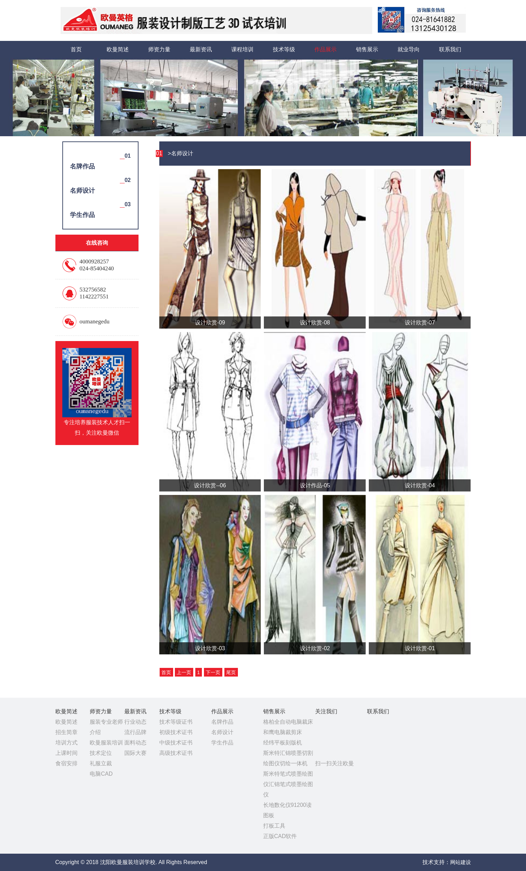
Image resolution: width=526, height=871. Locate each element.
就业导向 (409, 49)
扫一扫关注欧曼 (334, 763)
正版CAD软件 (280, 836)
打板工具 (274, 826)
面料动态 (135, 743)
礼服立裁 (101, 763)
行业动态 (135, 722)
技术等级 (284, 49)
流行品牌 (135, 732)
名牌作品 (222, 722)
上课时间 (66, 753)
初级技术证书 (176, 732)
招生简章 (66, 732)
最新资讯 (201, 49)
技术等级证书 (176, 722)
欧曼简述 (118, 49)
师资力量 (159, 49)
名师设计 (222, 732)
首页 (76, 49)
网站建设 (460, 862)
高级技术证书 (176, 753)
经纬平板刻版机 (282, 743)
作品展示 (325, 49)
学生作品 (222, 743)
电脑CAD (101, 774)
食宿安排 (66, 763)
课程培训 (242, 49)
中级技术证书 (176, 743)
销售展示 (367, 49)
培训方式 (66, 743)
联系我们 (450, 49)
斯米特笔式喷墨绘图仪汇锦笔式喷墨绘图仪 (288, 784)
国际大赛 (135, 753)
